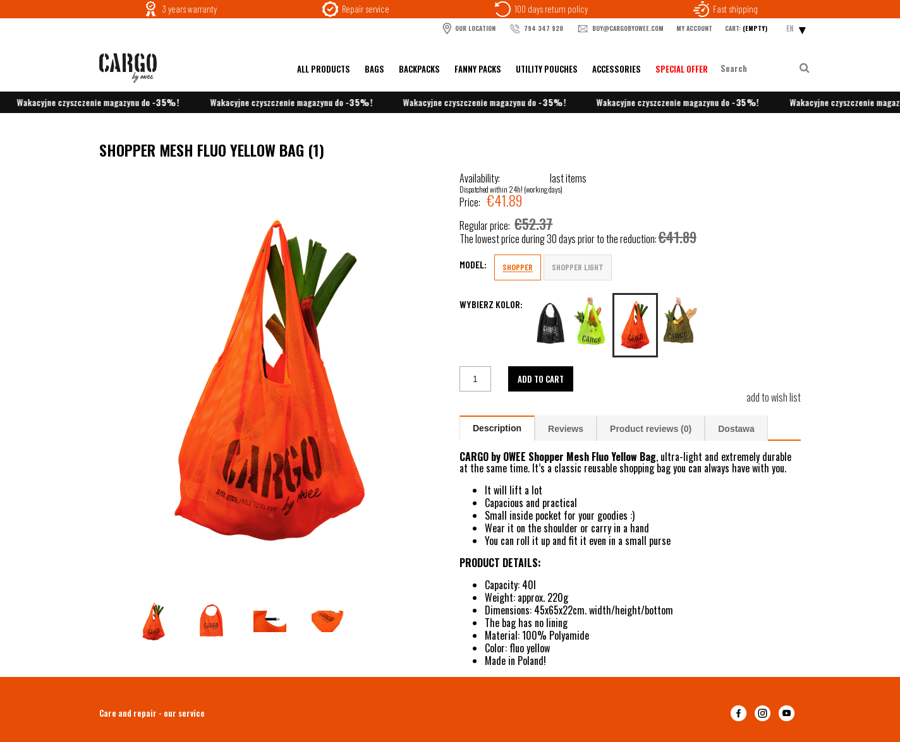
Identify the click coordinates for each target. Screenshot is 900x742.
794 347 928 (535, 29)
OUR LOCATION (468, 28)
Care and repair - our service (152, 713)
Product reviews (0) (650, 429)
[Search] (804, 68)
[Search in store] (758, 68)
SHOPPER (517, 266)
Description (497, 428)
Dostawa (736, 429)
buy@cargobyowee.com (620, 29)
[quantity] (475, 379)
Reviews (565, 429)
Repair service (365, 9)
